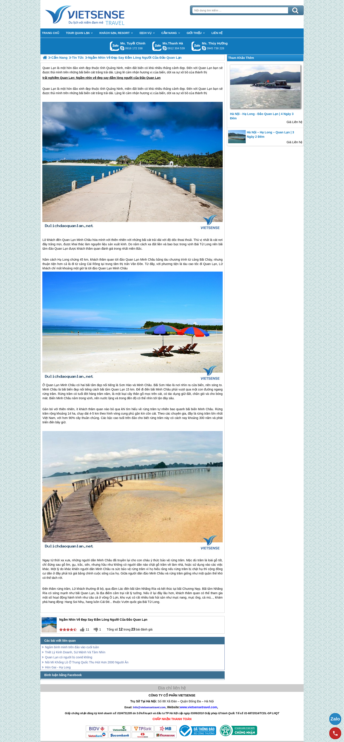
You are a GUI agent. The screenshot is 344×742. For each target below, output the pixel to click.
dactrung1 (204, 48)
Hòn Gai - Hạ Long (58, 667)
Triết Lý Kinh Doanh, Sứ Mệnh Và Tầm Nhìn (75, 652)
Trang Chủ (95, 14)
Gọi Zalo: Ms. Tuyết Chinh (115, 46)
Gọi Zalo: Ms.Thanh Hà (157, 46)
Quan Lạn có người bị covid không (68, 657)
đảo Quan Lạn (58, 248)
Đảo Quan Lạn (150, 78)
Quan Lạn (67, 78)
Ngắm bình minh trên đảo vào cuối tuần (72, 647)
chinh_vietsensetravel (122, 48)
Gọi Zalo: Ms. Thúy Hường (196, 46)
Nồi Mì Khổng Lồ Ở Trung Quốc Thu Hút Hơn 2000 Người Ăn (86, 662)
